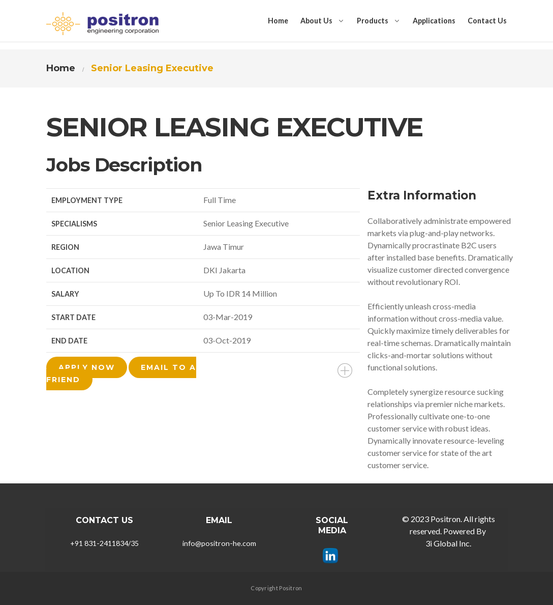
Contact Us (487, 20)
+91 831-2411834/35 (104, 543)
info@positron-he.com (219, 543)
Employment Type (86, 200)
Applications (434, 20)
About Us (316, 20)
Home (278, 20)
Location (70, 270)
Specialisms (74, 223)
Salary (65, 294)
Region (65, 247)
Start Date (73, 317)
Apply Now (86, 367)
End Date (69, 340)
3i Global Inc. (448, 543)
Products (372, 20)
